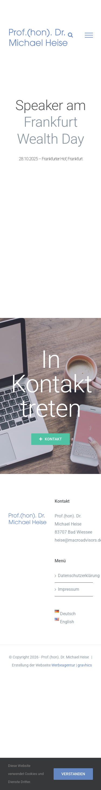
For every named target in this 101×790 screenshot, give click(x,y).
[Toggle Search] (70, 35)
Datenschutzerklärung (74, 575)
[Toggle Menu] (89, 35)
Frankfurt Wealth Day (50, 130)
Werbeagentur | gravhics (71, 665)
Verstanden (73, 774)
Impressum (68, 589)
